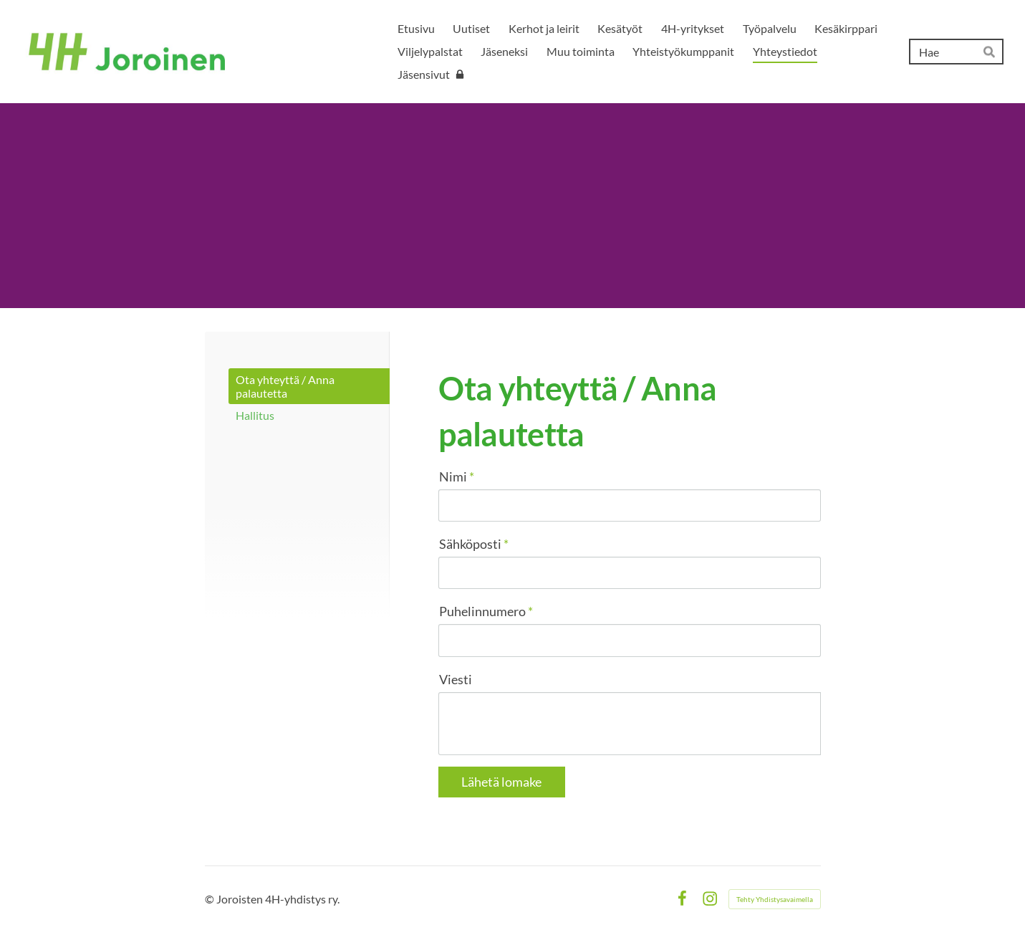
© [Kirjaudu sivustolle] (210, 899)
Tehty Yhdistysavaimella (774, 899)
